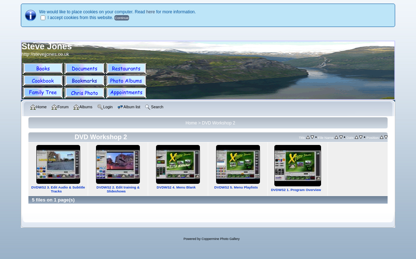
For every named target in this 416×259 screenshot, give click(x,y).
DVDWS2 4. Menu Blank (176, 187)
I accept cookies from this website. (80, 17)
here (150, 11)
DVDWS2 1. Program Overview (296, 190)
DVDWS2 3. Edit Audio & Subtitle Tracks (58, 189)
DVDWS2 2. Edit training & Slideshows (118, 189)
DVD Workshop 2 (218, 123)
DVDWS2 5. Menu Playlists (236, 187)
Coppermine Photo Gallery (220, 239)
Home (191, 123)
